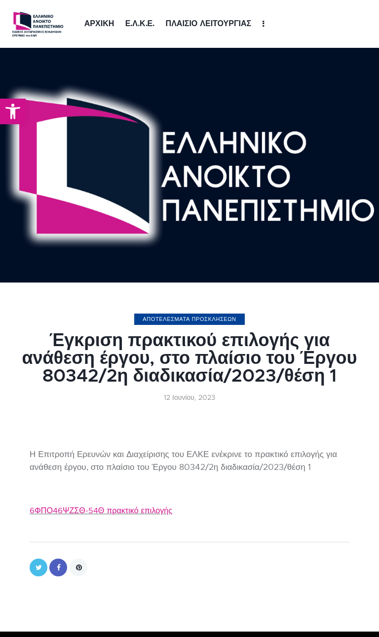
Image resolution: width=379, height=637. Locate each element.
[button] (13, 111)
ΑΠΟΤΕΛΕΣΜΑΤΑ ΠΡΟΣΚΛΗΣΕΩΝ (189, 319)
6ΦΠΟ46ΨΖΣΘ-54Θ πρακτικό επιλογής (105, 510)
